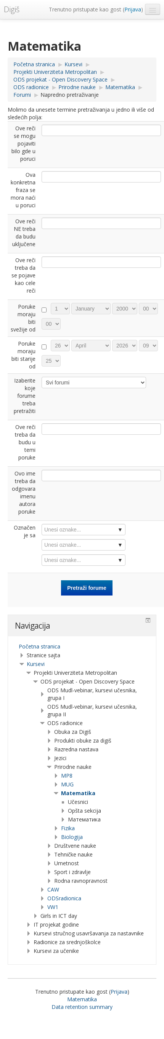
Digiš (11, 9)
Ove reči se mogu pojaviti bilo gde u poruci (23, 143)
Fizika (68, 828)
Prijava (132, 9)
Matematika (78, 793)
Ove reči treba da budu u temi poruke (25, 442)
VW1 (52, 907)
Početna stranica (39, 646)
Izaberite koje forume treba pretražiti (24, 396)
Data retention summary (82, 1006)
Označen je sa (24, 531)
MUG (67, 784)
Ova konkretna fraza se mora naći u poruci (23, 190)
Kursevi (36, 664)
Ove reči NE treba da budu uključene (23, 233)
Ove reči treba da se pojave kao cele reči (23, 275)
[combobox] (83, 529)
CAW (53, 889)
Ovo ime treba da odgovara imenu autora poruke (23, 492)
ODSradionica (64, 898)
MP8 (66, 775)
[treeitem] (82, 646)
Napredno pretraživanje (69, 94)
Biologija (72, 836)
